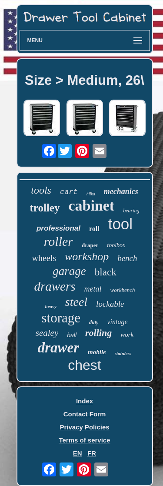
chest (84, 365)
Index (84, 401)
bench (127, 258)
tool (120, 223)
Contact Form (84, 414)
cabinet (91, 206)
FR (91, 453)
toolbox (116, 245)
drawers (54, 286)
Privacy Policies (84, 427)
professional (58, 228)
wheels (44, 258)
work (126, 334)
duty (93, 322)
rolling (98, 332)
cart (69, 192)
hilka (90, 193)
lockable (110, 303)
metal (93, 289)
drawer (58, 347)
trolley (45, 208)
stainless (123, 353)
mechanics (121, 191)
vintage (117, 321)
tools (41, 190)
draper (90, 245)
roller (58, 241)
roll (94, 228)
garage (69, 271)
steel (76, 301)
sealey (47, 333)
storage (61, 317)
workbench (122, 290)
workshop (87, 256)
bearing (131, 211)
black (105, 272)
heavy (51, 306)
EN (77, 453)
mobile (97, 352)
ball (72, 335)
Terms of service (84, 440)
